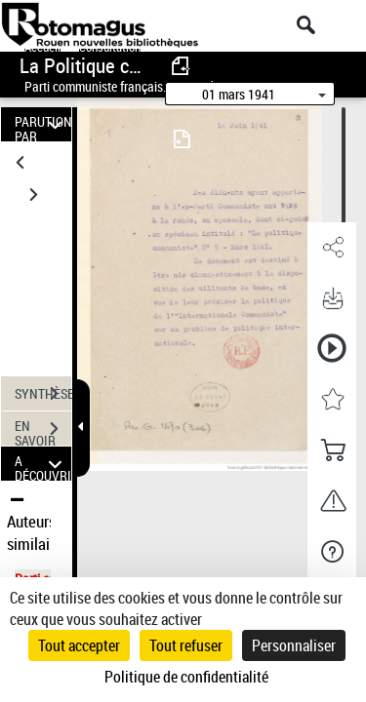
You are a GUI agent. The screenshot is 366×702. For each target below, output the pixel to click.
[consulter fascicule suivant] (181, 139)
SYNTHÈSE (43, 394)
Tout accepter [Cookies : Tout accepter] (79, 645)
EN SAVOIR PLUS (43, 431)
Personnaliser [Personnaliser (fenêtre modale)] (294, 645)
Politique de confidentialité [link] (186, 676)
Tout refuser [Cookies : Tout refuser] (186, 645)
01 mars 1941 (238, 94)
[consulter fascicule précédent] (181, 66)
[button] (331, 247)
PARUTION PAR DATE (43, 124)
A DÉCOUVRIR (43, 464)
